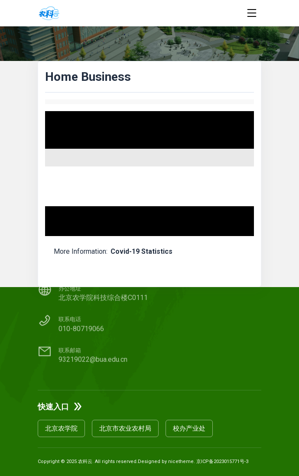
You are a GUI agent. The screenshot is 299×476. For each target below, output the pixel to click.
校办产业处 (189, 428)
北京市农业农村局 (125, 428)
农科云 (85, 461)
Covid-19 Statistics (141, 251)
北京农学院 (61, 428)
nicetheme (181, 461)
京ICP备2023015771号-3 (222, 461)
